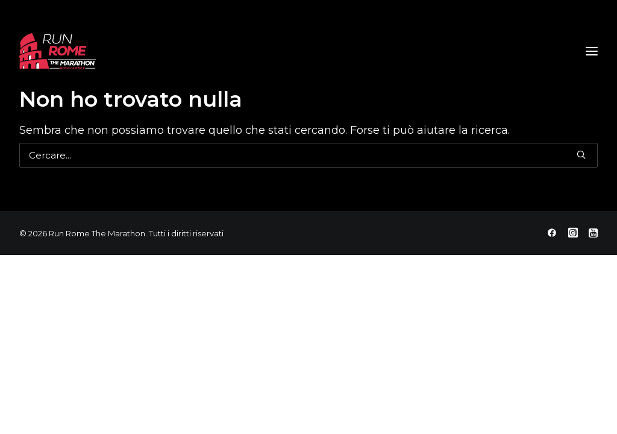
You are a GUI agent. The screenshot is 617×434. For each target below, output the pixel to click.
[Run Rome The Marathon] (57, 51)
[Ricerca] (308, 155)
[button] (581, 154)
